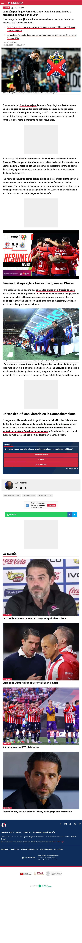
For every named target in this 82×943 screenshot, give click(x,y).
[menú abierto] (2, 2)
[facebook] (61, 824)
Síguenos (52, 505)
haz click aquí (58, 842)
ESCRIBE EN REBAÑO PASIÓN (44, 832)
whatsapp (11, 514)
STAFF (18, 832)
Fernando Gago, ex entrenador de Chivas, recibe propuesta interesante (37, 811)
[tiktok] (79, 824)
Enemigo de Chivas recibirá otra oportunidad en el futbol (30, 682)
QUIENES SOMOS (7, 832)
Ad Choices (58, 849)
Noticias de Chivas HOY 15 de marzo (21, 747)
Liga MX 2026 (19, 8)
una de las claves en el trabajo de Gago (55, 290)
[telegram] (75, 824)
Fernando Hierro (45, 496)
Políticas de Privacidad (29, 849)
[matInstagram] (65, 824)
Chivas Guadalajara (11, 496)
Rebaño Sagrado (26, 158)
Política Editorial (46, 849)
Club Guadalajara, (28, 105)
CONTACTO (27, 832)
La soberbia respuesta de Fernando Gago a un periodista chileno (34, 618)
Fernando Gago (29, 496)
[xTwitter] (70, 824)
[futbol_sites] (29, 857)
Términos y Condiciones (10, 849)
